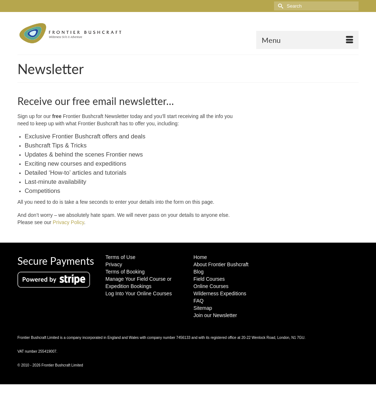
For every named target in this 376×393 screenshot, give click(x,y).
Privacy (114, 264)
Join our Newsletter (215, 315)
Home (200, 257)
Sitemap (202, 308)
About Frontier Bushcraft (221, 264)
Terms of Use (120, 257)
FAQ (198, 301)
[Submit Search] (279, 6)
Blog (198, 272)
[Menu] (307, 40)
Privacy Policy (68, 222)
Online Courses (211, 286)
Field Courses (209, 279)
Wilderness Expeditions (219, 293)
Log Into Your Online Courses (139, 293)
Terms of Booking (125, 272)
